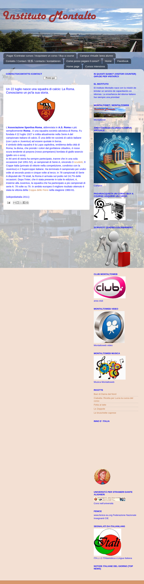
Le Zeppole (99, 409)
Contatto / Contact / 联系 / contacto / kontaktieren (33, 61)
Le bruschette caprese (105, 413)
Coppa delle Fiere (38, 190)
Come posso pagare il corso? (82, 61)
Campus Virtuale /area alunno (96, 55)
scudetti (78, 162)
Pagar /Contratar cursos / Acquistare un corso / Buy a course (40, 55)
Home (108, 61)
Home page (73, 66)
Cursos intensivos (95, 66)
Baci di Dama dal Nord (105, 394)
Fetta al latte (100, 405)
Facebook (122, 61)
